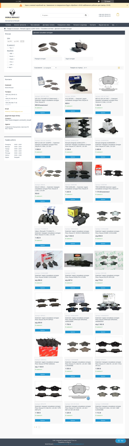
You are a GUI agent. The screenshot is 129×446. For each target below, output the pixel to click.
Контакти (93, 25)
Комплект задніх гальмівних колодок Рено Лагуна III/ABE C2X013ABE (47, 276)
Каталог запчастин (20, 25)
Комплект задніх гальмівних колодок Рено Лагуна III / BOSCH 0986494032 (77, 232)
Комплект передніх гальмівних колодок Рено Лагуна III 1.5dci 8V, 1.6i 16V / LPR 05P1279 (48, 408)
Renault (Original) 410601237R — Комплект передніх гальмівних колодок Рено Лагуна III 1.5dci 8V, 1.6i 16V (78, 144)
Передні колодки (41, 58)
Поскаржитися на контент (61, 444)
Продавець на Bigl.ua (64, 442)
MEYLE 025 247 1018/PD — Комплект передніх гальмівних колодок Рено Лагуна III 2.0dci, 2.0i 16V (47, 144)
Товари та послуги (13, 29)
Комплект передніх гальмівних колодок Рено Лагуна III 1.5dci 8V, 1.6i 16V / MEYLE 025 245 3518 (78, 408)
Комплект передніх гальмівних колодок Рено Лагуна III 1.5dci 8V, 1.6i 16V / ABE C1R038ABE (78, 363)
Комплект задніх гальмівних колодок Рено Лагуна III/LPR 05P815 (47, 319)
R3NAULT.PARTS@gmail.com (14, 111)
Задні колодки (71, 58)
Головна (8, 25)
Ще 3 (10, 67)
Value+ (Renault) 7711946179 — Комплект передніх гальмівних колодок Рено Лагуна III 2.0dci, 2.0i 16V (48, 233)
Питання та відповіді (80, 25)
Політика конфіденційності (76, 444)
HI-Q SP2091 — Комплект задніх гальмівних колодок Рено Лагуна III (76, 99)
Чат (120, 441)
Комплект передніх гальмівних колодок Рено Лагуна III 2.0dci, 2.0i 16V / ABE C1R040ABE (108, 408)
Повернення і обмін (64, 25)
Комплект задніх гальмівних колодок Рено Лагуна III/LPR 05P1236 (107, 276)
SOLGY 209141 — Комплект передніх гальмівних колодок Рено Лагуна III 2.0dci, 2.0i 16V (47, 188)
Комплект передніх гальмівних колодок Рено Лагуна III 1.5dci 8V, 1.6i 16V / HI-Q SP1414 (108, 363)
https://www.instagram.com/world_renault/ (18, 120)
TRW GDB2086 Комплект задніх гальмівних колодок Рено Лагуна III (106, 188)
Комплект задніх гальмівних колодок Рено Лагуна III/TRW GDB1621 (47, 363)
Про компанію (35, 25)
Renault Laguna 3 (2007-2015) (30, 29)
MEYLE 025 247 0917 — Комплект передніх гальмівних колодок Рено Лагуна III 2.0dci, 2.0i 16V (106, 100)
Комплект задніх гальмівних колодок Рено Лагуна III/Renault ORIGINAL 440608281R (107, 319)
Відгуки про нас (104, 25)
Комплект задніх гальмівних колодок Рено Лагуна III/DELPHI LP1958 (77, 276)
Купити (42, 112)
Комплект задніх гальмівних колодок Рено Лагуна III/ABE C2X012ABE (107, 232)
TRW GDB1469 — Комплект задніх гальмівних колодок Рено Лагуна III (76, 188)
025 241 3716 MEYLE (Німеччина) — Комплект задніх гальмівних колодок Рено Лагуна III (47, 100)
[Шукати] (86, 15)
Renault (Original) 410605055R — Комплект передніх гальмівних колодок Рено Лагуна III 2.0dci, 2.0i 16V (108, 144)
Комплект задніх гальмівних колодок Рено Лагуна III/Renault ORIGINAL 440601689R (77, 319)
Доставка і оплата (48, 25)
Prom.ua (73, 440)
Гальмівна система (47, 29)
